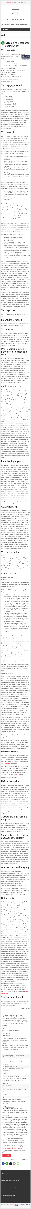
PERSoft (16, 1205)
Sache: (4, 1043)
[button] (3, 1163)
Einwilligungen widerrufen (8, 1195)
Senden (7, 1155)
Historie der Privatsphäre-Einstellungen (11, 1188)
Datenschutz (4, 1173)
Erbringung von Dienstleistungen (18, 1045)
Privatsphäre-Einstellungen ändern (10, 1180)
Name (4, 1073)
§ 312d (8, 763)
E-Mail (4, 1094)
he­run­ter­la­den (17, 659)
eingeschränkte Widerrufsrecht (11, 1148)
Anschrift (5, 1083)
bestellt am (5, 1064)
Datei (4, 1106)
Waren (5, 1045)
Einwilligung (6, 1115)
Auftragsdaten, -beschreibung (11, 1052)
